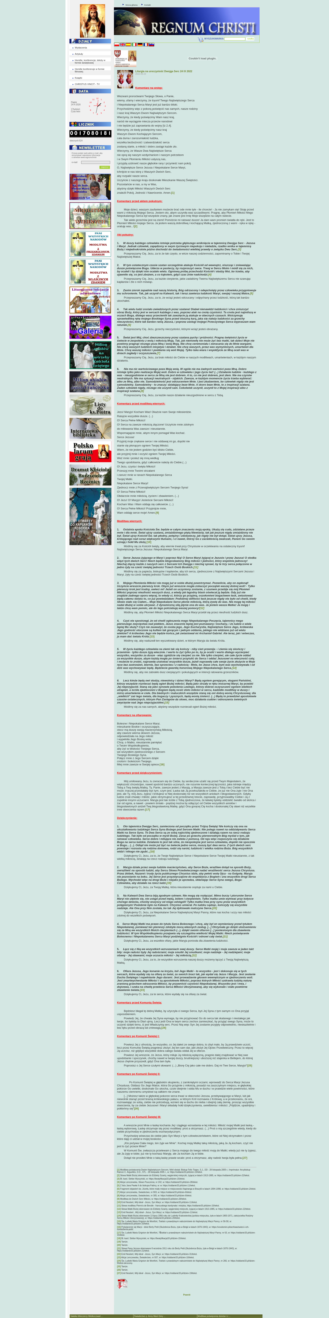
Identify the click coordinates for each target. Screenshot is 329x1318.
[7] (118, 1192)
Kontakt (147, 5)
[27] (244, 1157)
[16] (162, 764)
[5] (118, 1185)
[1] (173, 192)
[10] (148, 542)
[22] (119, 1254)
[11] (119, 1205)
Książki (78, 78)
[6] (118, 1189)
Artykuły (79, 54)
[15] (119, 1221)
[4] (118, 1182)
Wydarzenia (81, 47)
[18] (119, 1238)
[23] (142, 990)
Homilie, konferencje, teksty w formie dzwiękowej (90, 61)
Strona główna (131, 5)
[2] (135, 226)
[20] (119, 1245)
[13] (152, 636)
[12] (119, 1209)
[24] (163, 1027)
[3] (118, 1179)
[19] (119, 1242)
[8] (118, 1195)
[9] (157, 512)
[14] (119, 1216)
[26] (136, 1108)
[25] (249, 1065)
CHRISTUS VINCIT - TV (87, 84)
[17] (147, 809)
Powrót (186, 1295)
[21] (119, 1248)
